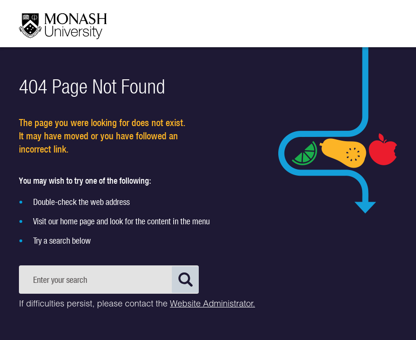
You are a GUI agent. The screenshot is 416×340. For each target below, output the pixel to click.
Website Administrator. (212, 304)
